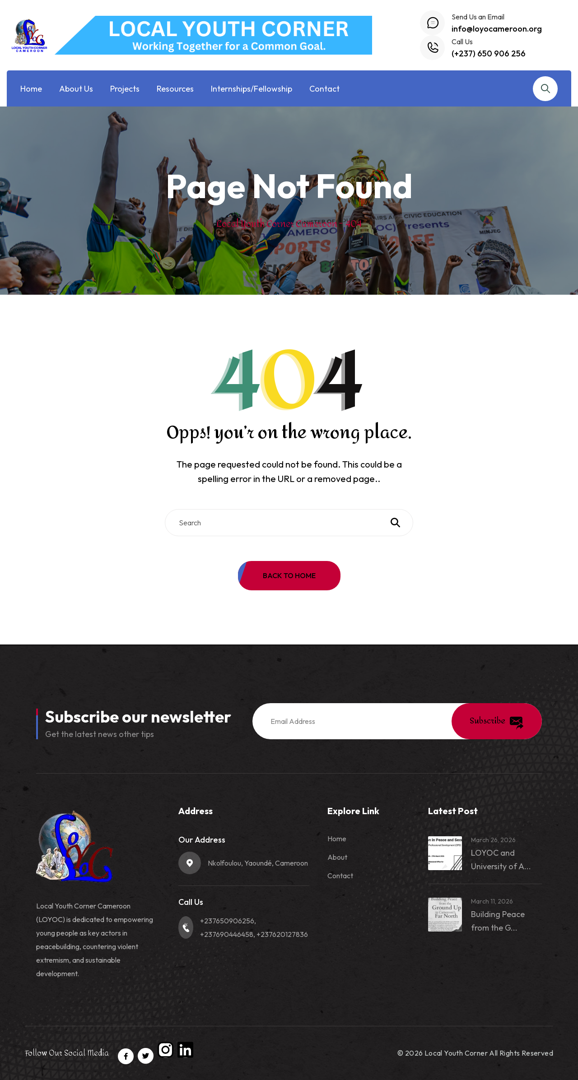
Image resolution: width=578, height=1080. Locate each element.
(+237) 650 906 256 (489, 53)
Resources (175, 88)
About (337, 857)
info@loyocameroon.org (497, 28)
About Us (76, 88)
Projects (125, 88)
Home (31, 88)
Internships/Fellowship (251, 88)
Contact (324, 88)
